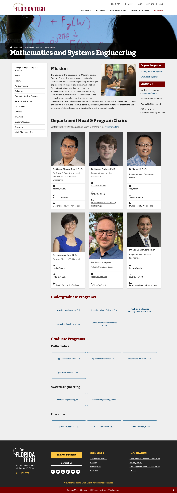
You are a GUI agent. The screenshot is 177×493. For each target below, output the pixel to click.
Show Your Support (66, 454)
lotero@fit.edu (135, 268)
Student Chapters (22, 122)
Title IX (133, 470)
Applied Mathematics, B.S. (68, 310)
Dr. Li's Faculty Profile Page (141, 205)
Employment (95, 466)
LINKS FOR (117, 4)
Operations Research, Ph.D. (69, 372)
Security (94, 470)
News (17, 75)
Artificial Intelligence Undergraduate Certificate (139, 310)
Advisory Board (21, 86)
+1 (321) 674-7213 (61, 197)
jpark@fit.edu (59, 268)
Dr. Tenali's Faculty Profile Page (66, 205)
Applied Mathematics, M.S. (69, 358)
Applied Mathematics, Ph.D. (104, 358)
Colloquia (19, 91)
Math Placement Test (24, 132)
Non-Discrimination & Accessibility (145, 466)
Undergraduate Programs (151, 71)
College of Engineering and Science (26, 69)
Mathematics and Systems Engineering (40, 47)
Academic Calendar (98, 458)
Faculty (18, 80)
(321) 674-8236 (59, 277)
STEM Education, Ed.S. (104, 426)
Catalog (93, 462)
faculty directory (111, 127)
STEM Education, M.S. (69, 426)
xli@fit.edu (133, 188)
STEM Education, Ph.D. (140, 426)
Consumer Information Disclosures (145, 458)
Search (158, 11)
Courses (18, 111)
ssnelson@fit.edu (98, 185)
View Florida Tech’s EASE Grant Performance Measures (88, 482)
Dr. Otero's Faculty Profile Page (143, 285)
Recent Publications (23, 101)
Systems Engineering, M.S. (68, 399)
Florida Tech (17, 47)
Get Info (150, 4)
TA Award (19, 116)
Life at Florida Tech (140, 11)
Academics (86, 11)
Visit (140, 4)
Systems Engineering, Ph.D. (104, 399)
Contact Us (66, 462)
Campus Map (72, 490)
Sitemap (83, 490)
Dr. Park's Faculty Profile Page (66, 285)
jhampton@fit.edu (149, 93)
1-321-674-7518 (98, 285)
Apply (130, 4)
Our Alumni (20, 106)
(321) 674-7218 (98, 194)
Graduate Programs (149, 76)
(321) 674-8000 (22, 473)
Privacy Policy (136, 462)
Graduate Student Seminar (26, 96)
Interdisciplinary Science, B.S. (104, 310)
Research (100, 11)
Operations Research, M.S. (139, 358)
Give (161, 4)
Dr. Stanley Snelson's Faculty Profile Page (103, 204)
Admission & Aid (118, 11)
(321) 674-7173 (136, 277)
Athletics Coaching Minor (68, 324)
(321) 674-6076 (136, 197)
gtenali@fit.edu (59, 188)
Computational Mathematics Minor (104, 323)
